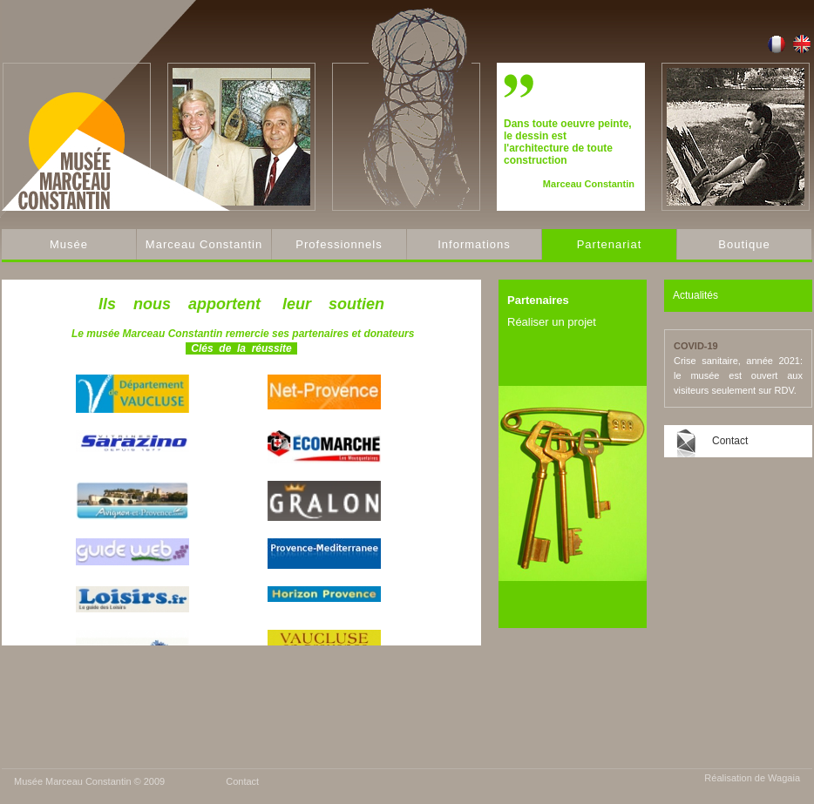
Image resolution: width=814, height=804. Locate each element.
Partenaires (538, 300)
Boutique (744, 244)
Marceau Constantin (204, 244)
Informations (474, 244)
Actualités (695, 295)
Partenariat (609, 244)
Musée (69, 244)
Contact (730, 441)
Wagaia (784, 778)
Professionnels (338, 244)
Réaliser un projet (551, 321)
